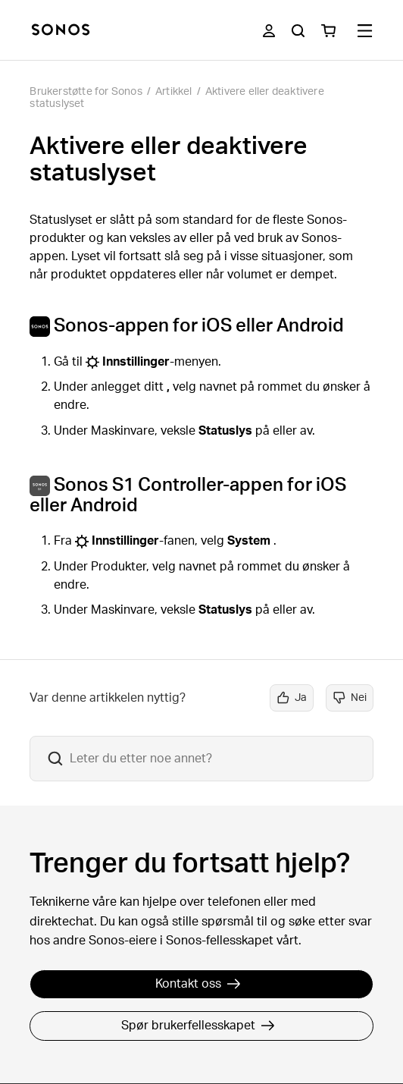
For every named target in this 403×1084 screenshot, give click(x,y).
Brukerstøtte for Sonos (86, 91)
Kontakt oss (198, 984)
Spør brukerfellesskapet (198, 1026)
